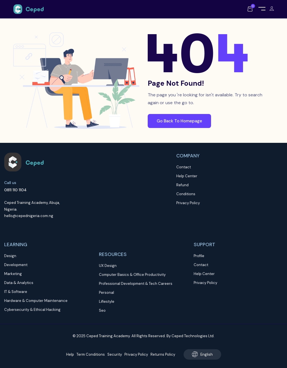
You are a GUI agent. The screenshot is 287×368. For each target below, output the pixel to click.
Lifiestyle (106, 301)
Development (15, 264)
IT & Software (15, 291)
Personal (106, 292)
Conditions (185, 194)
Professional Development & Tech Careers (135, 283)
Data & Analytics (18, 282)
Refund (182, 185)
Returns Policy (163, 354)
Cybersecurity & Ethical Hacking (32, 309)
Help (70, 354)
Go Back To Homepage (179, 121)
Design (10, 255)
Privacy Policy (188, 203)
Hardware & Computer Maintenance (36, 300)
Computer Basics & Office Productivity (132, 274)
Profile (199, 255)
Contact (183, 167)
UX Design (108, 265)
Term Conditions (91, 354)
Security (114, 354)
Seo (102, 310)
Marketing (13, 273)
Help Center (186, 176)
